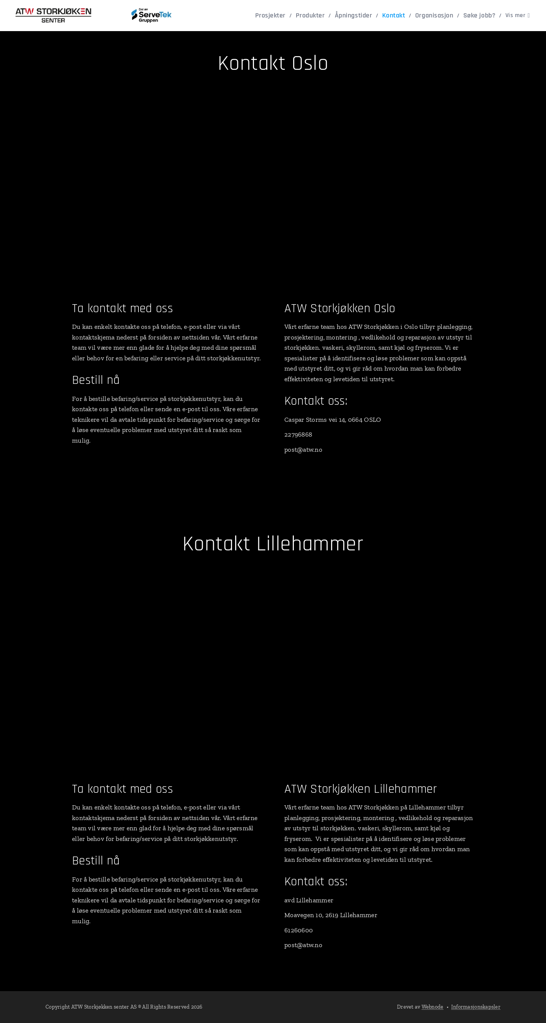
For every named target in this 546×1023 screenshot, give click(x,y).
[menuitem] (245, 15)
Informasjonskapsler (475, 1007)
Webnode (433, 1007)
